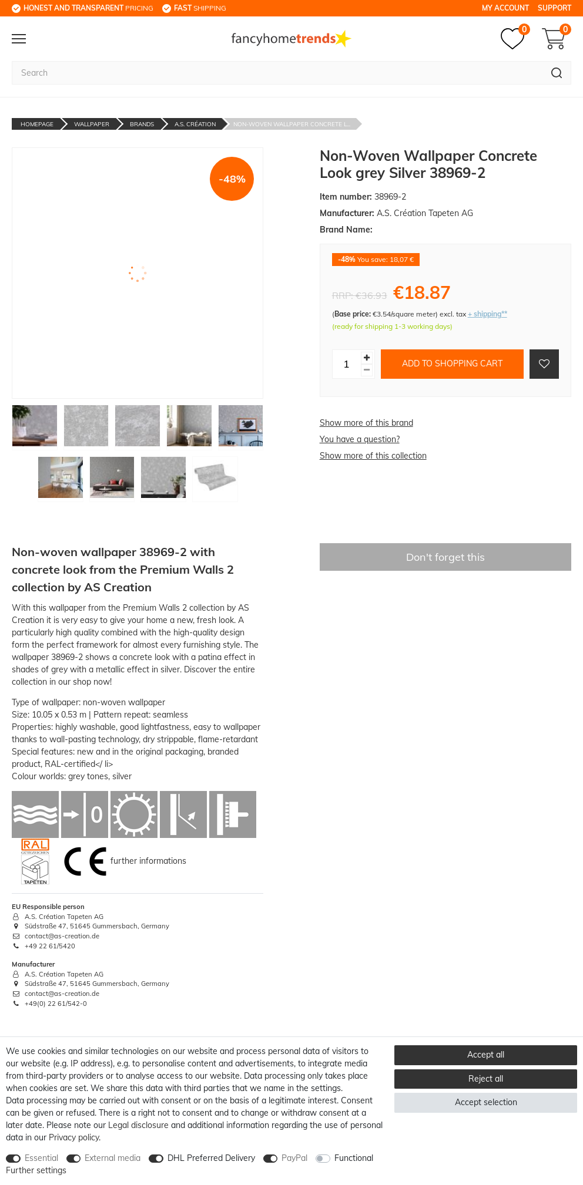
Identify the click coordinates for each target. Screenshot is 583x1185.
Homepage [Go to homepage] (37, 124)
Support (554, 8)
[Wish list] (515, 38)
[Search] (556, 73)
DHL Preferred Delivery (211, 1158)
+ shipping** (487, 313)
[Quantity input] (347, 364)
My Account (505, 8)
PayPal (294, 1158)
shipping (200, 8)
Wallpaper (91, 124)
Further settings (36, 1170)
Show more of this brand (366, 423)
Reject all (485, 1078)
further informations (148, 860)
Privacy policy (74, 1137)
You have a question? (360, 439)
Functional (353, 1158)
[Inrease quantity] (367, 358)
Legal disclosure (138, 1125)
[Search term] (277, 73)
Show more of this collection (373, 455)
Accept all (485, 1054)
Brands (142, 124)
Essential (41, 1158)
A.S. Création (195, 124)
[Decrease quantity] (367, 370)
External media (112, 1158)
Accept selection (486, 1102)
